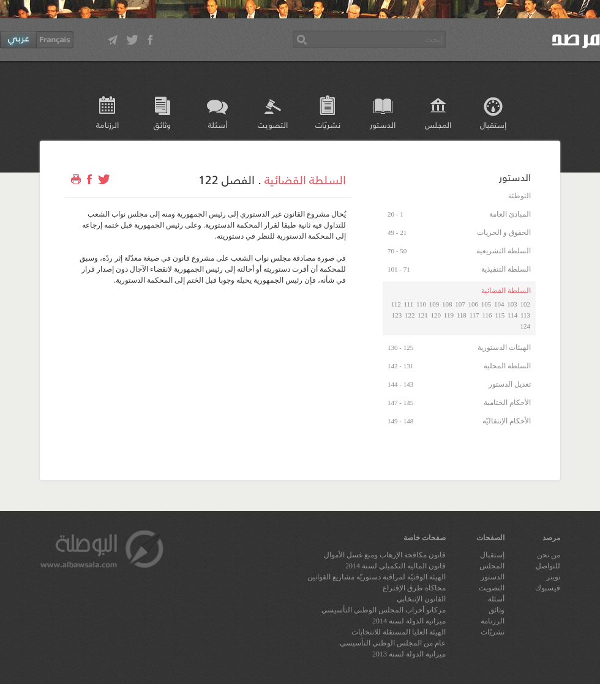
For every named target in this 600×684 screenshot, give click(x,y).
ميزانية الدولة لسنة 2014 (409, 621)
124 (525, 326)
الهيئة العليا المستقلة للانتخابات (398, 632)
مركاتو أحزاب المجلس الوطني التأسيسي (383, 610)
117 (474, 315)
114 (512, 315)
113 (525, 315)
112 (396, 304)
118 (462, 315)
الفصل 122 (226, 179)
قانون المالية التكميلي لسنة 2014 (395, 566)
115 (499, 315)
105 (486, 304)
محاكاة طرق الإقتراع (414, 588)
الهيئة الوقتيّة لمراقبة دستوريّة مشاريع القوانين (376, 577)
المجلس (438, 124)
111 (408, 304)
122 (410, 315)
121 (423, 315)
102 (525, 304)
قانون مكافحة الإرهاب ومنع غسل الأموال (385, 555)
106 (473, 304)
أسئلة (217, 124)
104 (499, 304)
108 (447, 304)
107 (460, 304)
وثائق (162, 124)
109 (434, 304)
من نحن (548, 555)
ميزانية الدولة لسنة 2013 (409, 654)
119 (449, 315)
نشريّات (327, 124)
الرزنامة (107, 124)
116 (487, 315)
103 (512, 304)
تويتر (553, 577)
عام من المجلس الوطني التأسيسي (393, 643)
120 (436, 315)
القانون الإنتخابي (421, 599)
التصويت (273, 124)
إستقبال (493, 124)
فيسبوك (547, 588)
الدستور (383, 124)
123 (397, 315)
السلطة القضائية (305, 179)
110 (421, 304)
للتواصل (548, 566)
